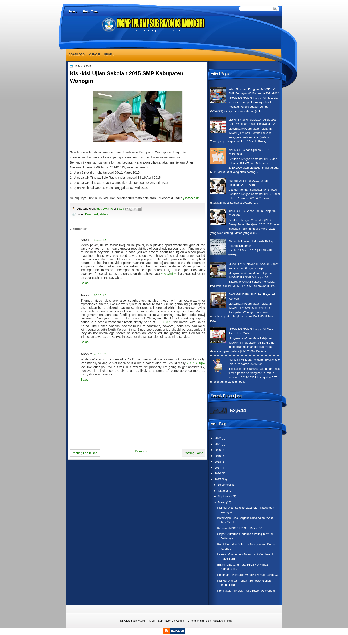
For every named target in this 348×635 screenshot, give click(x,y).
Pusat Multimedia (222, 620)
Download (77, 54)
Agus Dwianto (104, 208)
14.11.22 (100, 239)
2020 (218, 449)
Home (73, 11)
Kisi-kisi (94, 54)
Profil (109, 54)
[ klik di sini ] (191, 198)
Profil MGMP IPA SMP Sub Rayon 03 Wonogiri (246, 590)
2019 (218, 455)
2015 (218, 479)
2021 (218, 444)
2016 (218, 473)
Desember (225, 484)
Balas (85, 283)
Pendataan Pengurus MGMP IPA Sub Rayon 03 (247, 574)
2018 (218, 461)
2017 (218, 467)
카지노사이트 (195, 363)
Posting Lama (193, 453)
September (225, 496)
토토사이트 (168, 273)
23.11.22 (100, 354)
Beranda (141, 451)
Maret (222, 502)
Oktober (223, 490)
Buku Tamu (91, 11)
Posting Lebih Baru (85, 453)
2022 (218, 438)
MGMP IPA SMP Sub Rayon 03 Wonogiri (162, 620)
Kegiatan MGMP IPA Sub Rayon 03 (239, 528)
